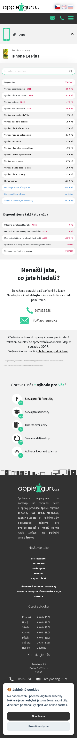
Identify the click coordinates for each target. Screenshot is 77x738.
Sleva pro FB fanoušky (39, 399)
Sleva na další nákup (37, 438)
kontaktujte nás (34, 295)
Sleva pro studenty (37, 412)
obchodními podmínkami (53, 351)
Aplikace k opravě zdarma (41, 451)
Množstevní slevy (36, 425)
